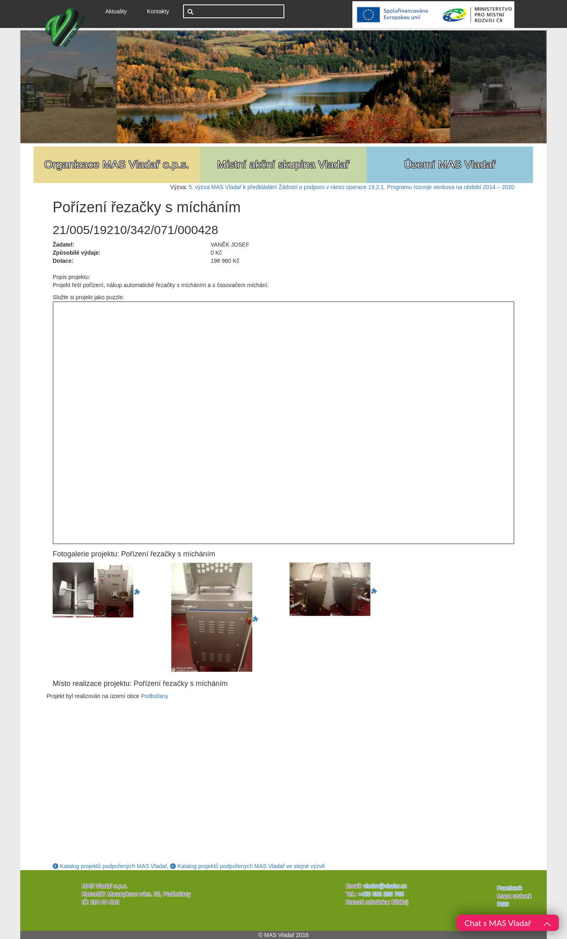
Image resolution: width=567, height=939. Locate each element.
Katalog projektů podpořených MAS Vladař (110, 866)
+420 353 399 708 (381, 894)
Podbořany (154, 696)
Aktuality (119, 11)
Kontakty (158, 11)
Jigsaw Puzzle (283, 422)
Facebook (509, 888)
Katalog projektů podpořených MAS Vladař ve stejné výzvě (247, 866)
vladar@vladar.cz (385, 886)
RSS (503, 904)
